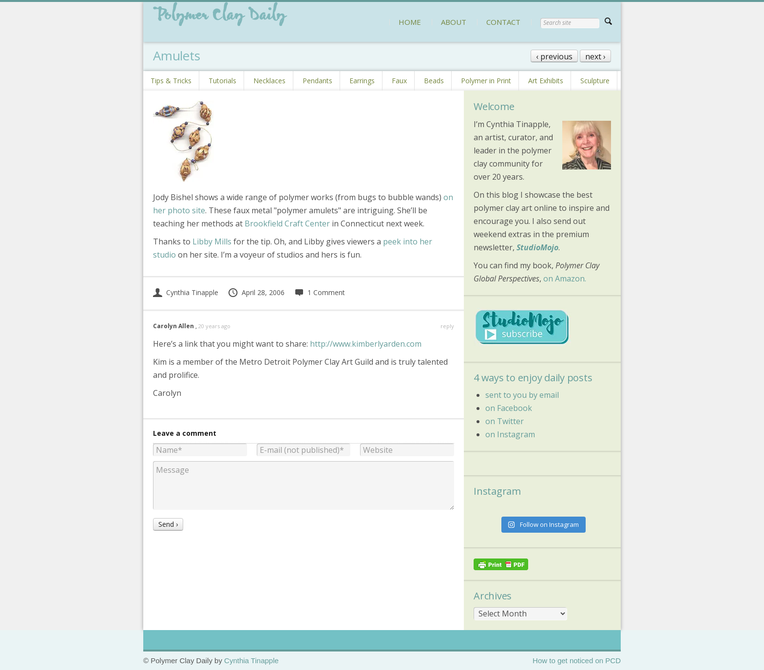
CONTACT (503, 22)
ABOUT (453, 22)
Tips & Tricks (171, 80)
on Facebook (508, 408)
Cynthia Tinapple (185, 292)
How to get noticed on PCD (577, 660)
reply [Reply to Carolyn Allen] (447, 326)
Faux (399, 80)
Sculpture (595, 80)
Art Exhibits (545, 80)
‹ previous (554, 56)
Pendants (317, 80)
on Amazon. (564, 278)
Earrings (362, 80)
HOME (410, 22)
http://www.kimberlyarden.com (365, 343)
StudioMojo (537, 247)
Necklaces (269, 80)
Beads (434, 80)
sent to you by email (522, 395)
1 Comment (319, 292)
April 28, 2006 (256, 292)
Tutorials (222, 80)
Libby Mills (211, 241)
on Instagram (510, 434)
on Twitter (504, 421)
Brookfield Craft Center (287, 223)
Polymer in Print (486, 80)
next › (595, 56)
